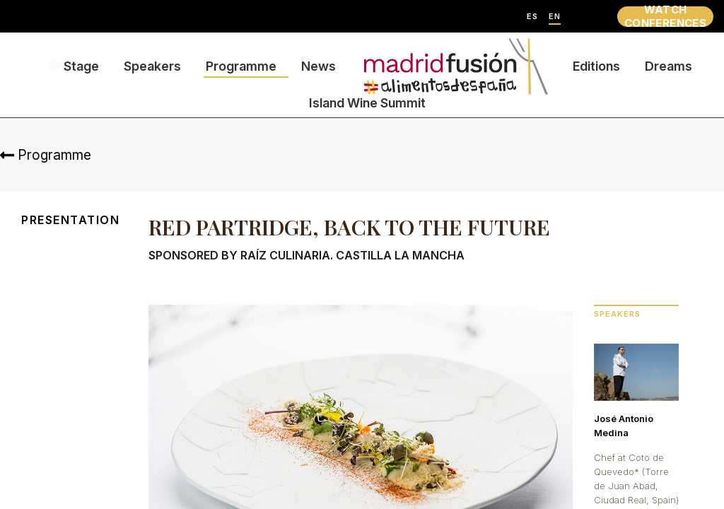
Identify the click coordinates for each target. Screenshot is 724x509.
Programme (241, 66)
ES (532, 16)
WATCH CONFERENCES (665, 16)
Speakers (152, 66)
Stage (81, 66)
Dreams (668, 66)
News (318, 66)
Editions (596, 66)
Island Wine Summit (367, 102)
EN (555, 16)
